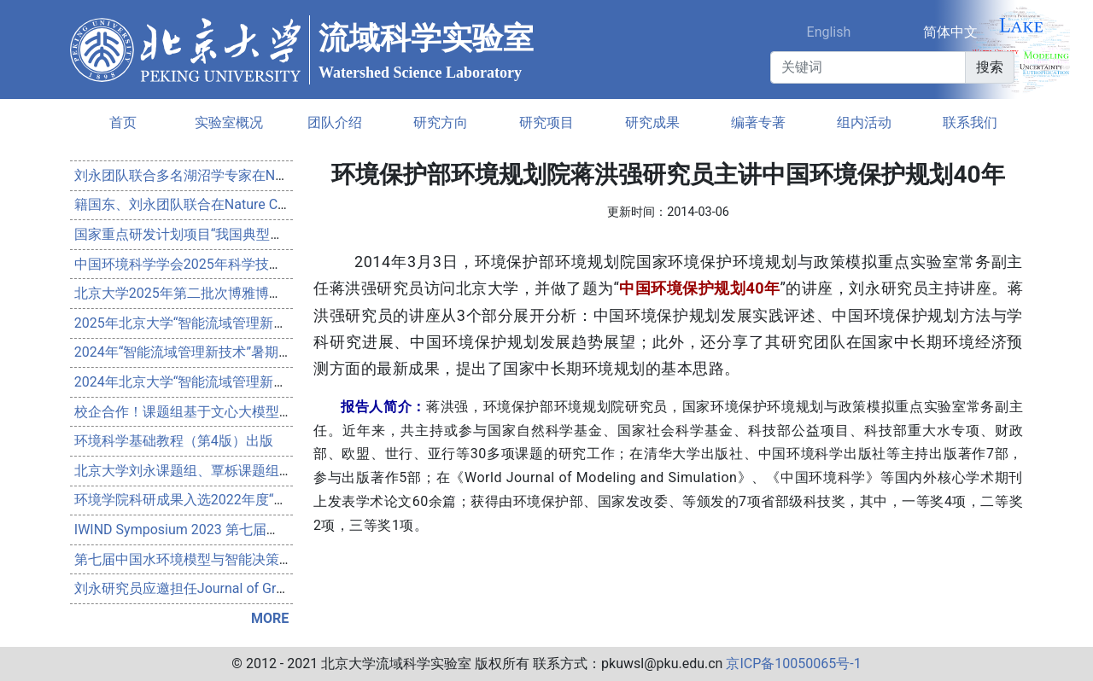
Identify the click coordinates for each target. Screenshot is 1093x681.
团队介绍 (334, 122)
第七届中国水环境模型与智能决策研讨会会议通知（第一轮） (258, 559)
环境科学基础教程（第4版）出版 (173, 441)
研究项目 (546, 122)
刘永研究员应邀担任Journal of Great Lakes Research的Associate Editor (290, 588)
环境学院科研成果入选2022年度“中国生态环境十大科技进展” (258, 500)
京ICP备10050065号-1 (793, 663)
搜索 (989, 67)
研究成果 (652, 122)
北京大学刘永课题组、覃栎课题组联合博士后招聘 (224, 471)
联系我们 (970, 122)
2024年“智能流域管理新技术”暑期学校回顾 (203, 352)
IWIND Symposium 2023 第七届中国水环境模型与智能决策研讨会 (272, 529)
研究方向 (440, 122)
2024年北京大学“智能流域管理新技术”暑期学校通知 (231, 382)
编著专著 (758, 122)
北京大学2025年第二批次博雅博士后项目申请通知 (226, 293)
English (829, 32)
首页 (123, 122)
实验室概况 (229, 122)
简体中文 (950, 32)
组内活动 (864, 122)
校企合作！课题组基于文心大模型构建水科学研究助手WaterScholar (279, 412)
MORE (270, 618)
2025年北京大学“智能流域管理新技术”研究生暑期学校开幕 (251, 323)
